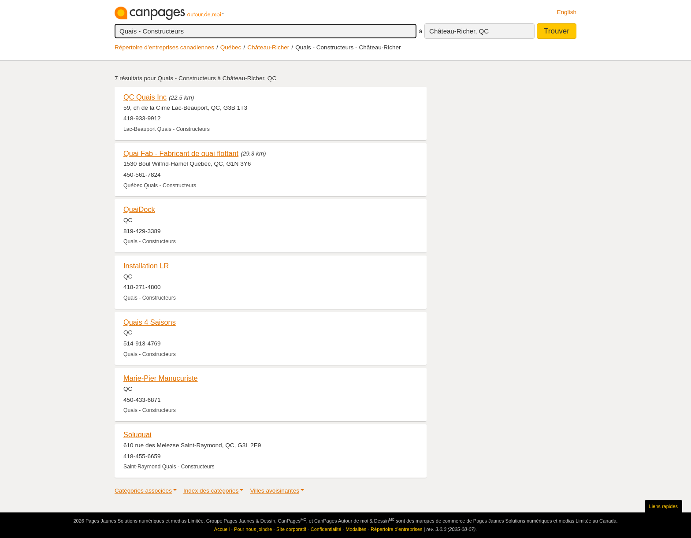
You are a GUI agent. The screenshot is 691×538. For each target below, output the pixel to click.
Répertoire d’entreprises (396, 529)
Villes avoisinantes (274, 490)
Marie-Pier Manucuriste (160, 378)
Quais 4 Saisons (149, 322)
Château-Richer (268, 47)
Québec (230, 47)
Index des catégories (210, 490)
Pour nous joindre (253, 529)
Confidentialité (326, 529)
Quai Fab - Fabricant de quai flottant (180, 153)
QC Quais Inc (145, 97)
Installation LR (146, 266)
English (566, 12)
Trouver (556, 31)
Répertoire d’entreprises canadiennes (164, 47)
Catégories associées (143, 490)
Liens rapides (663, 506)
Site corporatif (291, 529)
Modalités (356, 529)
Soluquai (137, 434)
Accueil (222, 529)
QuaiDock (139, 209)
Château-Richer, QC (459, 31)
